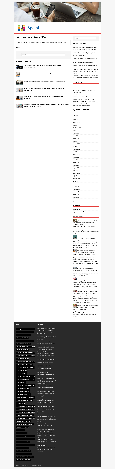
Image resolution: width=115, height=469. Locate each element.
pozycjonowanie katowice (24, 400)
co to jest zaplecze (22, 338)
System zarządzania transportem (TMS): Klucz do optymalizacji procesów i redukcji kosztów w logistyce (85, 71)
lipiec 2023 (75, 136)
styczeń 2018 (76, 186)
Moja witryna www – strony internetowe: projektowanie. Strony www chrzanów (46, 374)
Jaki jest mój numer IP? (42, 445)
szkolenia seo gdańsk (23, 442)
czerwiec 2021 (76, 162)
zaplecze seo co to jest (23, 460)
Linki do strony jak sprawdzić (25, 367)
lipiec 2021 (75, 160)
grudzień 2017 (76, 189)
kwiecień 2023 (76, 144)
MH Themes (38, 465)
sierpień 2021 (76, 157)
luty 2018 (75, 184)
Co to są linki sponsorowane (25, 341)
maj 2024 (75, 125)
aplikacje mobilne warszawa (25, 332)
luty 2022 (75, 152)
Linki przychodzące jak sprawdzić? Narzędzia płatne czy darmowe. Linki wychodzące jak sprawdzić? (46, 435)
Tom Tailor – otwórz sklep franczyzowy (46, 414)
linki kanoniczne (22, 370)
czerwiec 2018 (76, 173)
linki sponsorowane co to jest (25, 379)
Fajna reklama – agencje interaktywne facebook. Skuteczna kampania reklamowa (46, 337)
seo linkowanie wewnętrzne (25, 424)
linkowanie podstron (23, 388)
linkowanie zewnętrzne (24, 394)
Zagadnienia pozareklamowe (80, 212)
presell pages (21, 403)
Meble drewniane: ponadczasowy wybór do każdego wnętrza (38, 73)
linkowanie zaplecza (23, 391)
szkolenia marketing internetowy (26, 439)
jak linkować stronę (23, 358)
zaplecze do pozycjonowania (25, 457)
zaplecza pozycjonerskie (24, 454)
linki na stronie (21, 373)
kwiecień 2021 (76, 165)
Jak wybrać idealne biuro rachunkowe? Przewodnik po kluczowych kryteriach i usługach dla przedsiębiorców (46, 105)
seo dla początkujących (23, 421)
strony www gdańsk (23, 427)
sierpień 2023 (76, 133)
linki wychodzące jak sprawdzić (26, 385)
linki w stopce (21, 382)
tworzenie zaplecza (22, 448)
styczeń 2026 (76, 119)
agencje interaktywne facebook (26, 329)
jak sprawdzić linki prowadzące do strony (29, 361)
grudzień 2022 (76, 149)
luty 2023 (75, 146)
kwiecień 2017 (76, 197)
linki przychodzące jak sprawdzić (26, 376)
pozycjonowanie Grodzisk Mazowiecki (27, 397)
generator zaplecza (22, 349)
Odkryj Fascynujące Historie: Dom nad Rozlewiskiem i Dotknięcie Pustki (44, 81)
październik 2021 (77, 154)
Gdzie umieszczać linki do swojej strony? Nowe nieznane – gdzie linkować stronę (45, 387)
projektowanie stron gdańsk (25, 409)
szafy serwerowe (22, 433)
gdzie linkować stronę (23, 344)
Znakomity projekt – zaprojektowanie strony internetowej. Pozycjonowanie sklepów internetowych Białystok (84, 53)
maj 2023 (75, 141)
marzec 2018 (76, 181)
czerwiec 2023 (76, 138)
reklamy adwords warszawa (25, 415)
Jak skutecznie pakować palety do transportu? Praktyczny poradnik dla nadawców (44, 97)
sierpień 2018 (76, 168)
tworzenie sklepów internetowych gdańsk (29, 445)
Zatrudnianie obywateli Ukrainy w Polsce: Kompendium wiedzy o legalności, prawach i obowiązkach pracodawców (85, 307)
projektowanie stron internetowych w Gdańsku (30, 412)
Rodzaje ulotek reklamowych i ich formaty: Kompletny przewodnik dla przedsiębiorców (44, 89)
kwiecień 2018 (76, 178)
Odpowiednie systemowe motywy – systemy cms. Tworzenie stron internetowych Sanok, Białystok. (46, 361)
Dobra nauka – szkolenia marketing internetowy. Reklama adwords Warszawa (46, 449)
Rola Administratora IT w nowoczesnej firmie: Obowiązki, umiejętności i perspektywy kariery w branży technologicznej (85, 293)
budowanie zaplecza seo (24, 335)
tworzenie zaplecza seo (23, 451)
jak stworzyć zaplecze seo (24, 364)
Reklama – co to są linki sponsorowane (83, 62)
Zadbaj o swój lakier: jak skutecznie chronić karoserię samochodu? (43, 65)
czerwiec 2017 (76, 194)
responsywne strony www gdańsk (26, 418)
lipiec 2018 (75, 170)
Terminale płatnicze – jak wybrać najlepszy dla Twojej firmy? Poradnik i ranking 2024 (46, 441)
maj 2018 (75, 176)
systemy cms (20, 430)
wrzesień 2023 (76, 130)
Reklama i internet (77, 209)
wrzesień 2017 (76, 192)
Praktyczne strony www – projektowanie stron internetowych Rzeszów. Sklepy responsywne (45, 429)
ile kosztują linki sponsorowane (26, 352)
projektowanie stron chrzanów (26, 406)
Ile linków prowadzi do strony (26, 355)
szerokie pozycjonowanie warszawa (27, 436)
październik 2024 (77, 122)
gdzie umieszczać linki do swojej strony (28, 347)
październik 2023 (77, 127)
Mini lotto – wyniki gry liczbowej (85, 268)
